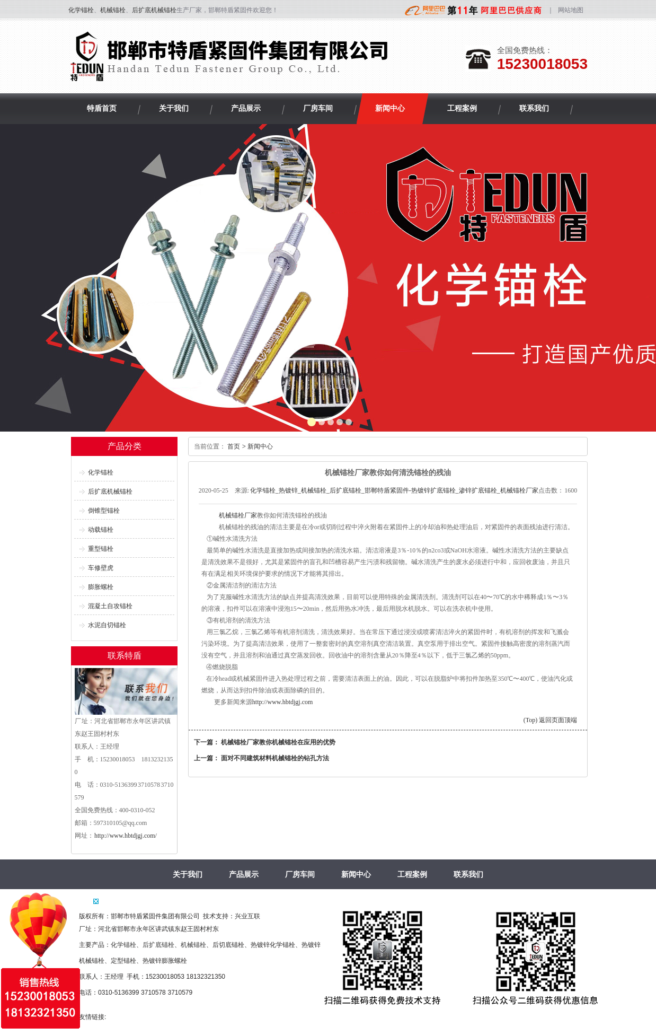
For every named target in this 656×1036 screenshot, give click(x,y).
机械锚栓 (113, 10)
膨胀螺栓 (100, 587)
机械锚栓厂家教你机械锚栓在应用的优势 (278, 742)
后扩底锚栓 (158, 945)
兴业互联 (247, 916)
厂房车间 (300, 874)
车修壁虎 (100, 568)
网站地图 (570, 10)
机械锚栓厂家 (237, 515)
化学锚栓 (81, 10)
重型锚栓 (100, 548)
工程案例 (412, 874)
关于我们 (187, 874)
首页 (233, 446)
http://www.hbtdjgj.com (282, 702)
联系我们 (468, 874)
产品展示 (244, 874)
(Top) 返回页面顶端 (550, 720)
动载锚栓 (100, 529)
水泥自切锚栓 (107, 625)
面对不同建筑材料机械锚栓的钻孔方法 (275, 758)
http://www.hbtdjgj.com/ (125, 835)
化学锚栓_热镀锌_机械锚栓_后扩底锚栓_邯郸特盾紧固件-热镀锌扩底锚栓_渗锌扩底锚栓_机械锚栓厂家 (394, 490)
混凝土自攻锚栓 (110, 606)
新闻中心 (260, 446)
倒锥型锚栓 (104, 510)
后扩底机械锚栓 (154, 10)
